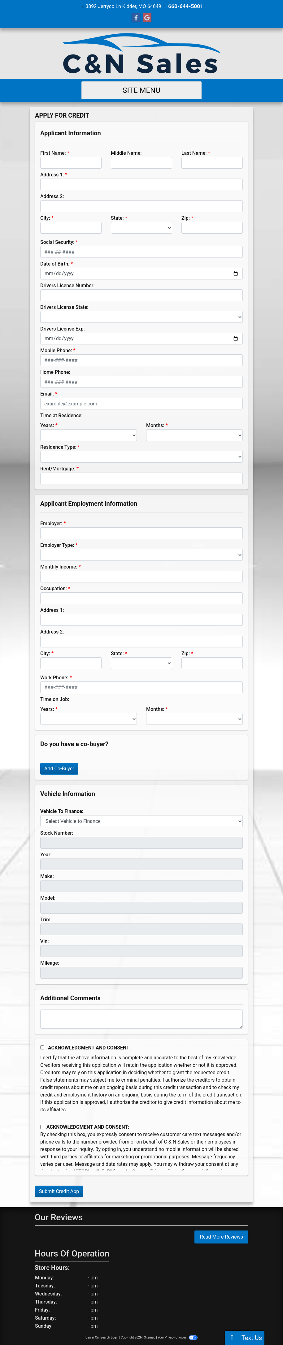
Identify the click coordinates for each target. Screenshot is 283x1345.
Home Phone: (55, 372)
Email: (47, 393)
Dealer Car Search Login (102, 1337)
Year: (45, 854)
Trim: (46, 919)
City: (45, 218)
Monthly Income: (58, 566)
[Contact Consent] (42, 1127)
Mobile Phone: (56, 350)
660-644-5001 (185, 6)
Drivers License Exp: (62, 328)
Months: (155, 425)
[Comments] (141, 1018)
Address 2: (52, 196)
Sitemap (149, 1337)
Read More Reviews (221, 1236)
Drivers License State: (64, 307)
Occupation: (53, 588)
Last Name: (194, 153)
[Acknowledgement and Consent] (42, 1047)
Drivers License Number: (67, 285)
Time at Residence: (61, 415)
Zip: (185, 218)
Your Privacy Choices (178, 1337)
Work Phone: (54, 677)
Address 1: (52, 174)
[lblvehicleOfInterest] (141, 821)
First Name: (53, 153)
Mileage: (49, 963)
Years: (47, 425)
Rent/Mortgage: (57, 468)
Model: (47, 898)
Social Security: (57, 242)
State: (117, 218)
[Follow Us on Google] (147, 17)
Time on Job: (54, 699)
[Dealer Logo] (141, 53)
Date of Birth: (54, 263)
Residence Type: (58, 447)
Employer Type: (57, 545)
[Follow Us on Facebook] (136, 17)
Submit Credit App (59, 1191)
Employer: (51, 523)
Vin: (44, 941)
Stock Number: (56, 833)
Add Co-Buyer (59, 768)
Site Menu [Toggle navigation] (141, 90)
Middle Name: (126, 153)
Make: (47, 876)
